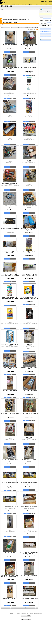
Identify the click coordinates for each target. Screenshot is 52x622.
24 (18, 27)
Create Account (48, 1)
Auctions (13, 4)
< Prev (2, 27)
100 (37, 27)
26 (21, 27)
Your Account (36, 4)
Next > (27, 27)
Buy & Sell (30, 4)
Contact (50, 4)
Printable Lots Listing (45, 36)
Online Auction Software (27, 617)
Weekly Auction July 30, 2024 (8, 5)
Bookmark (12, 74)
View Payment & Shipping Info (45, 33)
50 (35, 27)
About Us (45, 4)
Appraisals (24, 4)
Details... (7, 74)
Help (41, 4)
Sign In (42, 1)
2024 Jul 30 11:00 (4, 25)
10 (32, 27)
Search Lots (18, 4)
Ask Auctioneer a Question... (44, 39)
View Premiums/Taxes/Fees (45, 31)
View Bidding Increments (45, 29)
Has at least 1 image (43, 23)
